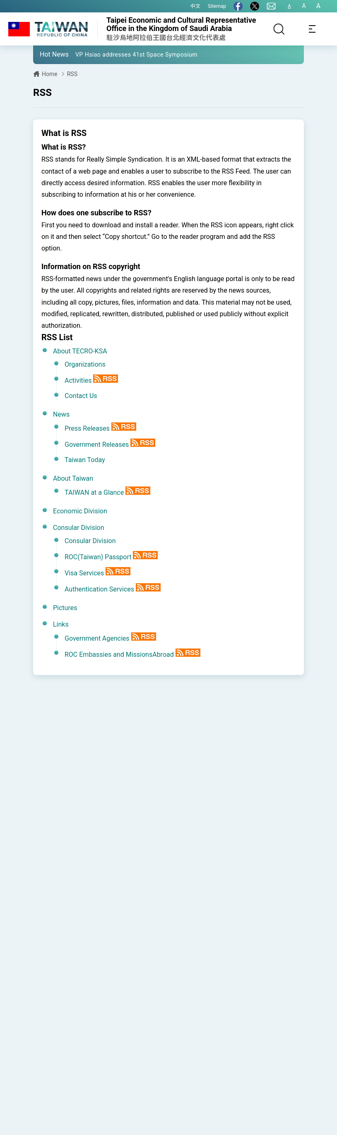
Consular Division (78, 528)
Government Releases (97, 444)
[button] (45, 54)
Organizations (85, 364)
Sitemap (217, 6)
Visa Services (84, 573)
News (61, 414)
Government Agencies (97, 638)
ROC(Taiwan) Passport (98, 557)
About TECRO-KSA (80, 351)
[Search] (279, 28)
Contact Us (81, 396)
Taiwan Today (85, 460)
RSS (72, 74)
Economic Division (80, 511)
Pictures (65, 608)
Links (61, 624)
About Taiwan (73, 478)
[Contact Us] (271, 6)
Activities (78, 380)
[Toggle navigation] (312, 28)
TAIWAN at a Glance (94, 492)
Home (50, 74)
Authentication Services (99, 589)
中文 (195, 6)
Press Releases (87, 428)
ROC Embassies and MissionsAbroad (119, 654)
